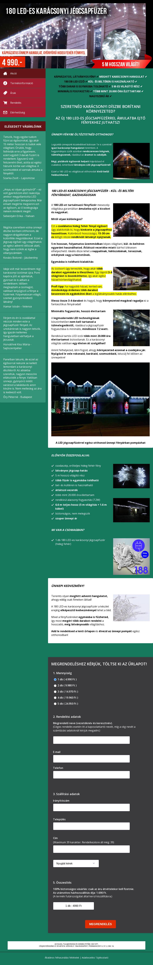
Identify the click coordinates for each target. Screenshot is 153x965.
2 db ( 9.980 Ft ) (65, 685)
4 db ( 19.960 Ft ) (66, 697)
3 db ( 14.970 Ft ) (66, 691)
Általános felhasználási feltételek (62, 957)
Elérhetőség (17, 112)
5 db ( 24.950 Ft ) (66, 703)
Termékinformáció (21, 83)
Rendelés (15, 102)
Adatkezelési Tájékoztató (95, 957)
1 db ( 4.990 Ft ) (65, 679)
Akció (13, 73)
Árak (13, 93)
